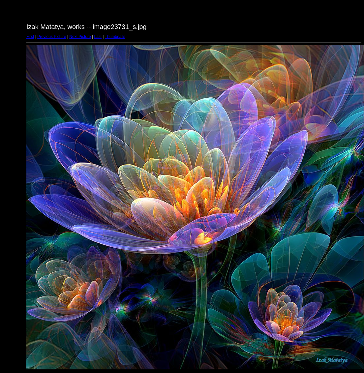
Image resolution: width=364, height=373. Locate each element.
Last (98, 36)
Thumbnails (115, 36)
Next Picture (80, 36)
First (30, 36)
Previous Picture (51, 36)
